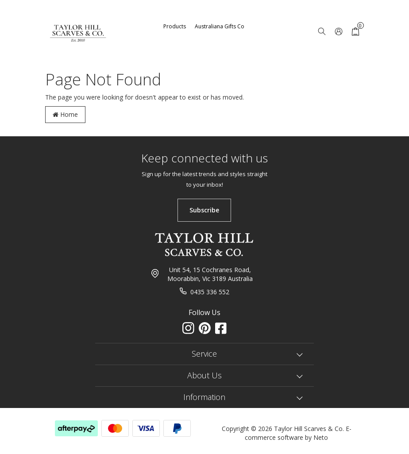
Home (65, 114)
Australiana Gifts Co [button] (219, 26)
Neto (320, 437)
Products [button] (174, 26)
